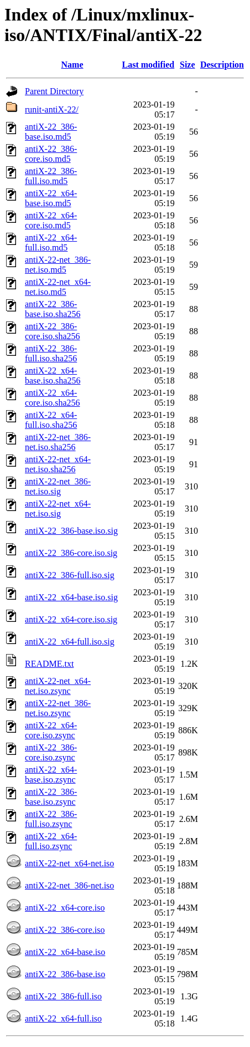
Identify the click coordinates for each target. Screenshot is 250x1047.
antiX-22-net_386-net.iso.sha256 (58, 442)
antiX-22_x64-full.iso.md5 (51, 242)
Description (222, 64)
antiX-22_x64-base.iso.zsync (51, 774)
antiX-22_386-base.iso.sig (71, 530)
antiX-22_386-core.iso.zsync (51, 752)
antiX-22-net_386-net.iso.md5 (58, 264)
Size (187, 64)
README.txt (49, 663)
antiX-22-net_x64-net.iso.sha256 (58, 464)
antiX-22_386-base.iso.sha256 (52, 309)
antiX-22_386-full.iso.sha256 (51, 353)
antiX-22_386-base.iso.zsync (51, 796)
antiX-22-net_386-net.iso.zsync (58, 708)
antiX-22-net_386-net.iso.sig (58, 486)
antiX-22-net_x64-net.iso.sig (58, 508)
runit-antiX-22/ (52, 109)
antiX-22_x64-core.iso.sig (71, 619)
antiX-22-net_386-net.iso (69, 885)
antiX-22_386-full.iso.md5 (51, 176)
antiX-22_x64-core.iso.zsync (51, 730)
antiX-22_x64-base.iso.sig (71, 597)
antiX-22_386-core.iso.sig (71, 553)
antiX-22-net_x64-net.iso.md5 (58, 287)
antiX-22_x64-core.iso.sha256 (52, 397)
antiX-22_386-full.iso (63, 996)
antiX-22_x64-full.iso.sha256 (51, 420)
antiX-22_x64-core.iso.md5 (51, 220)
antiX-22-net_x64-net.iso (69, 863)
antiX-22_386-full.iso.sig (69, 575)
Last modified (148, 64)
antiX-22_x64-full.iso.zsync (51, 841)
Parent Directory (54, 91)
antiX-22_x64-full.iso (63, 1018)
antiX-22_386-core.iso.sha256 (52, 331)
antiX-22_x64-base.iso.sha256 (52, 375)
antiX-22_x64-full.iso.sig (69, 641)
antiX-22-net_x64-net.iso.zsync (58, 686)
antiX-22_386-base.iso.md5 (51, 131)
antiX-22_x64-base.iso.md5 (51, 198)
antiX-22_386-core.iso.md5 (51, 154)
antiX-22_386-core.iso (65, 929)
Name (72, 64)
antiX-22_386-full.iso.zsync (51, 819)
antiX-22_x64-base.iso (65, 952)
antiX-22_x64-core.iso (65, 907)
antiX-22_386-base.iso (65, 974)
